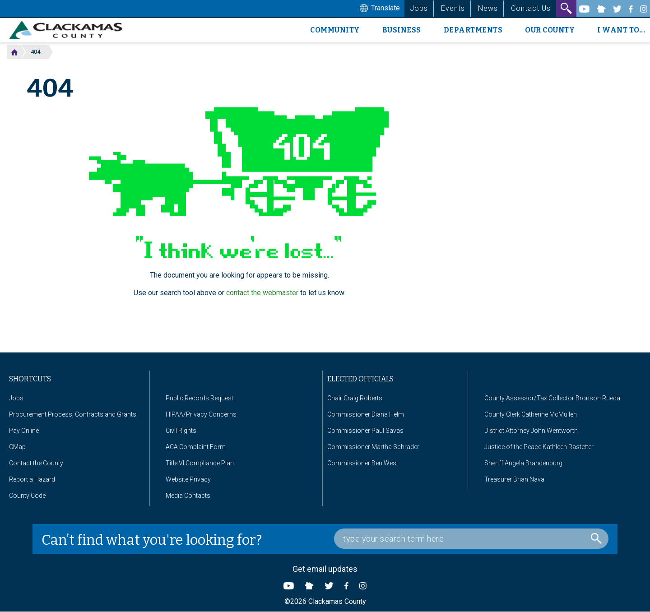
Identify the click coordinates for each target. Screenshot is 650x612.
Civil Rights (181, 430)
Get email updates (325, 569)
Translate (379, 8)
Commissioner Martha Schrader (373, 446)
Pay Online (24, 430)
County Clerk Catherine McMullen (530, 414)
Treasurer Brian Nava (514, 479)
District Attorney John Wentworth (531, 430)
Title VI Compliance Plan (200, 463)
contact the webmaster (262, 292)
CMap (17, 446)
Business (401, 30)
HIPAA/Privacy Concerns (201, 414)
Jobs (419, 8)
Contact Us (531, 8)
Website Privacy (188, 479)
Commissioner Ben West (362, 463)
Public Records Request (199, 398)
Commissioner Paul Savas (365, 430)
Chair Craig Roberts (354, 398)
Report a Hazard (32, 479)
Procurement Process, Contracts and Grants (72, 414)
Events (453, 8)
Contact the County (36, 463)
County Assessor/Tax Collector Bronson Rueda (552, 398)
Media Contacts (188, 495)
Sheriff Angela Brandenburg (523, 463)
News (488, 8)
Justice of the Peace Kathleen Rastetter (539, 446)
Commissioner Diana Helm (365, 414)
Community (335, 30)
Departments (473, 30)
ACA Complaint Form (196, 446)
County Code (27, 495)
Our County (550, 30)
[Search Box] (471, 539)
